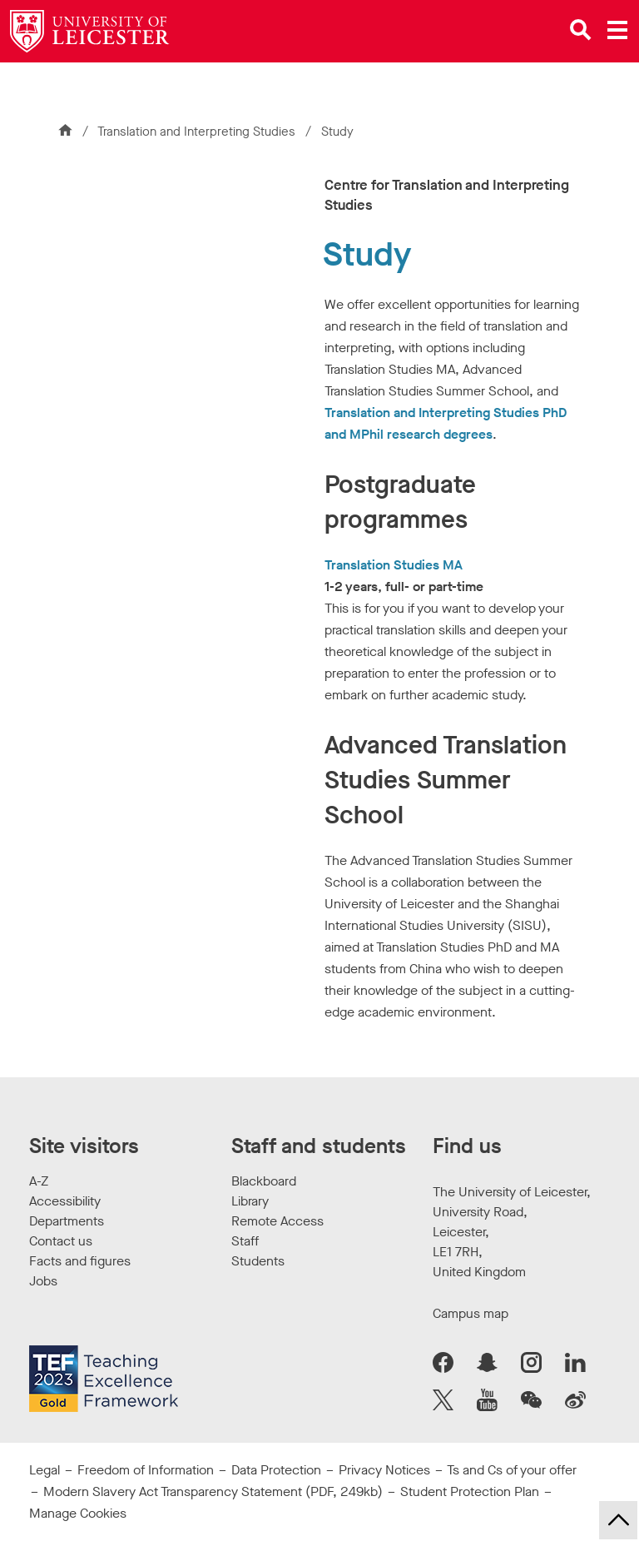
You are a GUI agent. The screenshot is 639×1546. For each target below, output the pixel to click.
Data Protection (276, 1470)
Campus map (470, 1313)
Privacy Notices (384, 1470)
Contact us (60, 1241)
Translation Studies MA (393, 565)
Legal (44, 1470)
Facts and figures (80, 1261)
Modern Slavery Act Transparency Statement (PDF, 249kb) (213, 1491)
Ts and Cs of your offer (512, 1470)
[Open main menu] (617, 29)
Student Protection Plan (469, 1491)
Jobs (43, 1281)
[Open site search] (580, 29)
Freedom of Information (145, 1470)
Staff (245, 1241)
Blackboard (263, 1181)
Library (250, 1201)
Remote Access (277, 1221)
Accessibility (65, 1201)
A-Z (38, 1181)
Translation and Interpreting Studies (198, 131)
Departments (66, 1221)
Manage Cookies (77, 1513)
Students (258, 1261)
